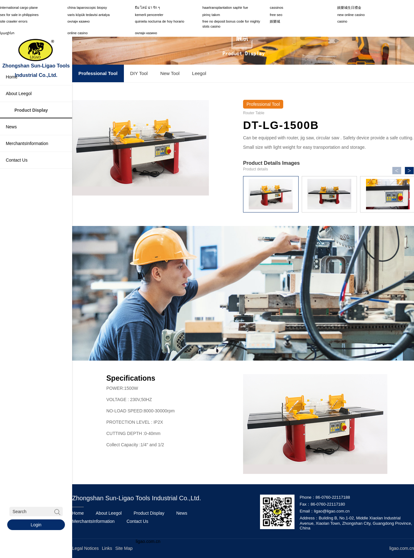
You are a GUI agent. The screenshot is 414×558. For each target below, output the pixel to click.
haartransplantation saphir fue (225, 7)
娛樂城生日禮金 (349, 7)
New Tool (169, 73)
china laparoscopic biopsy (87, 7)
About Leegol (109, 512)
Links (107, 547)
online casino (77, 33)
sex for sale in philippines (19, 15)
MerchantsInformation (93, 520)
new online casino (350, 15)
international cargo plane (19, 7)
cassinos (276, 7)
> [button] (409, 170)
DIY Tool (139, 73)
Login (36, 524)
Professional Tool (98, 73)
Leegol (199, 73)
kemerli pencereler (149, 15)
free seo (276, 15)
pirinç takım (211, 15)
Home (78, 512)
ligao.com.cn (148, 541)
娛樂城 (275, 21)
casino (342, 21)
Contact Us (137, 520)
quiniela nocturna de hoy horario (159, 21)
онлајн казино (78, 21)
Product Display (149, 512)
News (181, 512)
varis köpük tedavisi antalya (88, 15)
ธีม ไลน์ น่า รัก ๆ (147, 7)
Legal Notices (85, 547)
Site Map (124, 547)
